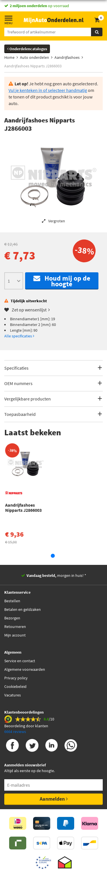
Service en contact (19, 660)
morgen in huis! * (56, 575)
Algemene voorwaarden (24, 669)
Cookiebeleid (15, 686)
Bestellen (12, 600)
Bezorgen (12, 618)
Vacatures (12, 695)
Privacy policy (16, 677)
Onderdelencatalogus (27, 48)
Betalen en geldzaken (22, 609)
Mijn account (15, 635)
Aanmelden (54, 799)
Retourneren (15, 626)
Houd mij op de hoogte (61, 281)
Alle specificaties (19, 336)
